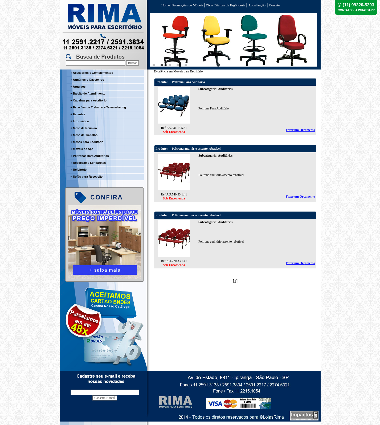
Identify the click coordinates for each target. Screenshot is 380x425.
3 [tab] (170, 65)
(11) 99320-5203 (356, 7)
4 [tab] (178, 65)
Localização (257, 5)
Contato (274, 5)
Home (166, 5)
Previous (157, 40)
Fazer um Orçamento (300, 130)
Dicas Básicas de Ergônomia (225, 5)
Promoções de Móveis (187, 5)
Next (310, 40)
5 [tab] (186, 65)
